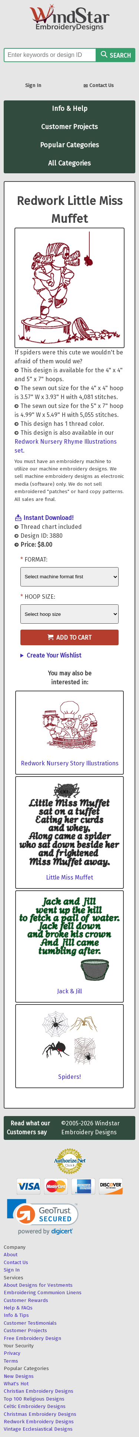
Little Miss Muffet (69, 877)
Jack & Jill (69, 991)
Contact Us (98, 86)
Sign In (33, 85)
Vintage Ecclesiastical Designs (38, 1429)
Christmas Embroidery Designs (40, 1414)
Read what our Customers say (28, 1128)
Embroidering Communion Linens (43, 1292)
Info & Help (69, 109)
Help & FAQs (18, 1308)
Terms (11, 1361)
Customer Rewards (26, 1300)
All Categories (69, 163)
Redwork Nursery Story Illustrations (70, 763)
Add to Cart (69, 637)
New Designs (19, 1376)
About (10, 1254)
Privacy (12, 1353)
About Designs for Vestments (38, 1285)
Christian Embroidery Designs (38, 1391)
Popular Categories (69, 145)
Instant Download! (48, 517)
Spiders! (69, 1076)
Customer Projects (69, 127)
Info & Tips (16, 1315)
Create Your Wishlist (54, 655)
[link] (43, 1217)
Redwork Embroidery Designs (39, 1421)
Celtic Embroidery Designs (35, 1406)
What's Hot (16, 1383)
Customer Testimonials (30, 1323)
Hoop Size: (39, 596)
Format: (35, 559)
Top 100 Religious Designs (34, 1399)
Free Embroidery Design (32, 1338)
